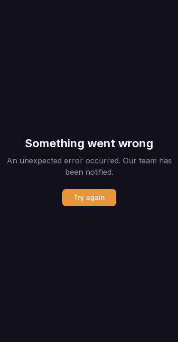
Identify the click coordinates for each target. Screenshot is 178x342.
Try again (89, 197)
